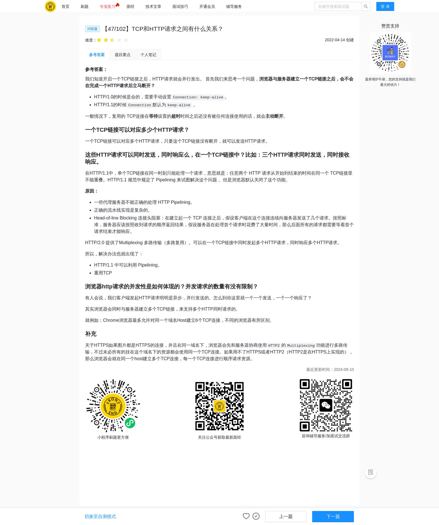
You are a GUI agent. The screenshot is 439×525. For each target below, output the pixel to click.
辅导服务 (234, 6)
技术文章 (153, 6)
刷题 (84, 6)
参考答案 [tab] (98, 54)
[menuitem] (65, 6)
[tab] (123, 55)
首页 (65, 6)
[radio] (99, 39)
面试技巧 (180, 6)
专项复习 (107, 6)
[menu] (185, 6)
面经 (130, 6)
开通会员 (207, 6)
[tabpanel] (219, 255)
